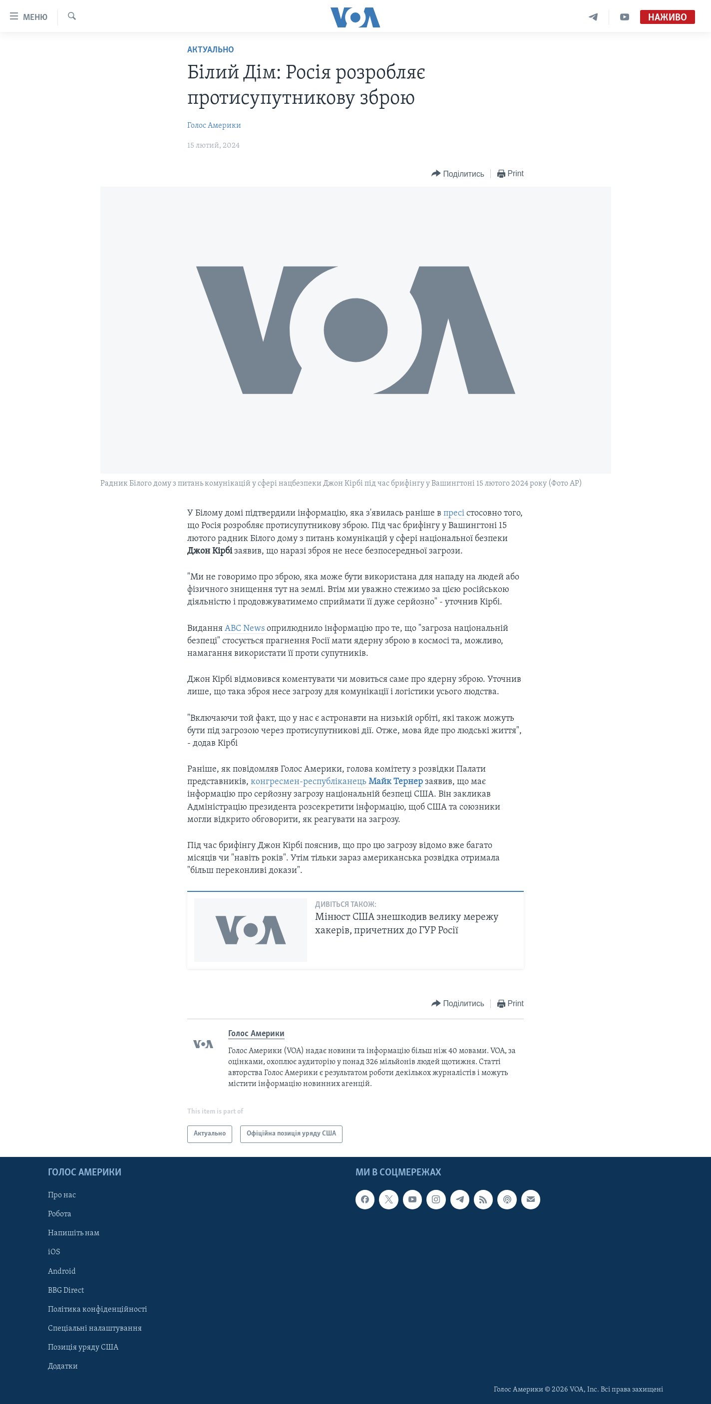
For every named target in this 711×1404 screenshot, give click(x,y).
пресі (454, 513)
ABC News (246, 628)
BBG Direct (66, 1290)
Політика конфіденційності (97, 1309)
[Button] (457, 174)
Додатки (63, 1366)
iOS (54, 1252)
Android (62, 1271)
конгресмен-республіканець (337, 782)
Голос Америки (214, 126)
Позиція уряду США (83, 1347)
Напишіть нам (73, 1233)
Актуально (210, 50)
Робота (59, 1214)
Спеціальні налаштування (95, 1328)
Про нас (62, 1195)
